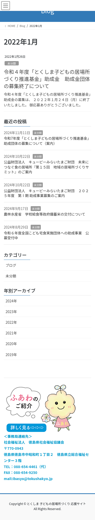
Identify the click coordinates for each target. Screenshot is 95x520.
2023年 (11, 311)
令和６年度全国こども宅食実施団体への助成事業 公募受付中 (46, 235)
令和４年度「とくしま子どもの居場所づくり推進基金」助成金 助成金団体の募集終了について (47, 79)
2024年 (11, 300)
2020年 (11, 343)
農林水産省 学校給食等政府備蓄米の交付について (44, 214)
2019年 (11, 354)
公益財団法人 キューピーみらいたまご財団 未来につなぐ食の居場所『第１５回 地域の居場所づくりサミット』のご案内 (46, 166)
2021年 (11, 332)
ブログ (11, 265)
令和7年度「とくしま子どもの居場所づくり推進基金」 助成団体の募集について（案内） (47, 141)
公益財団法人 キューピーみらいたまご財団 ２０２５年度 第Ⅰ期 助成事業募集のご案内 (46, 193)
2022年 (11, 322)
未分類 (11, 63)
